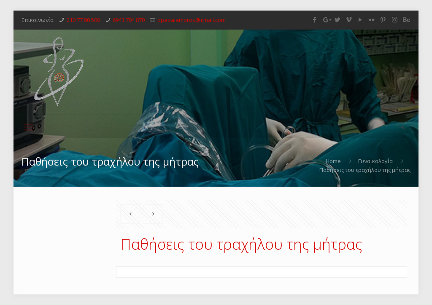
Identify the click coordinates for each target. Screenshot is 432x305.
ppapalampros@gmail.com (191, 20)
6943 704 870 (129, 20)
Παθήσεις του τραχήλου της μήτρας (364, 170)
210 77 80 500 (83, 20)
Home (333, 161)
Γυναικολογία (375, 161)
